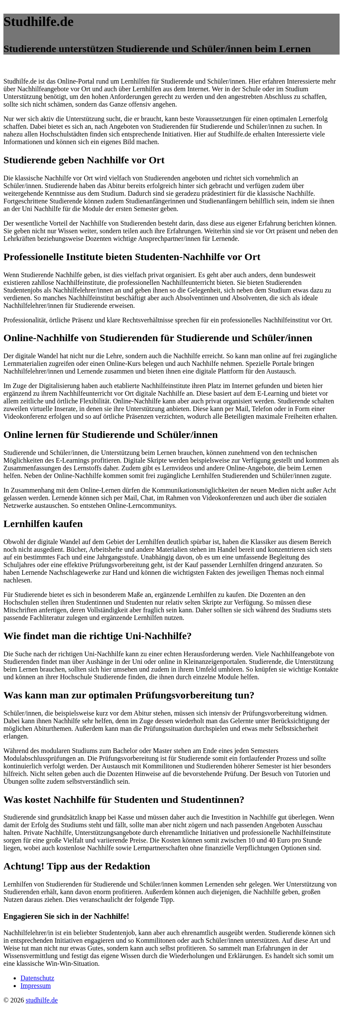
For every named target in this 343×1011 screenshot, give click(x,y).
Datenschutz (37, 978)
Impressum (35, 985)
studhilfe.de (42, 1000)
